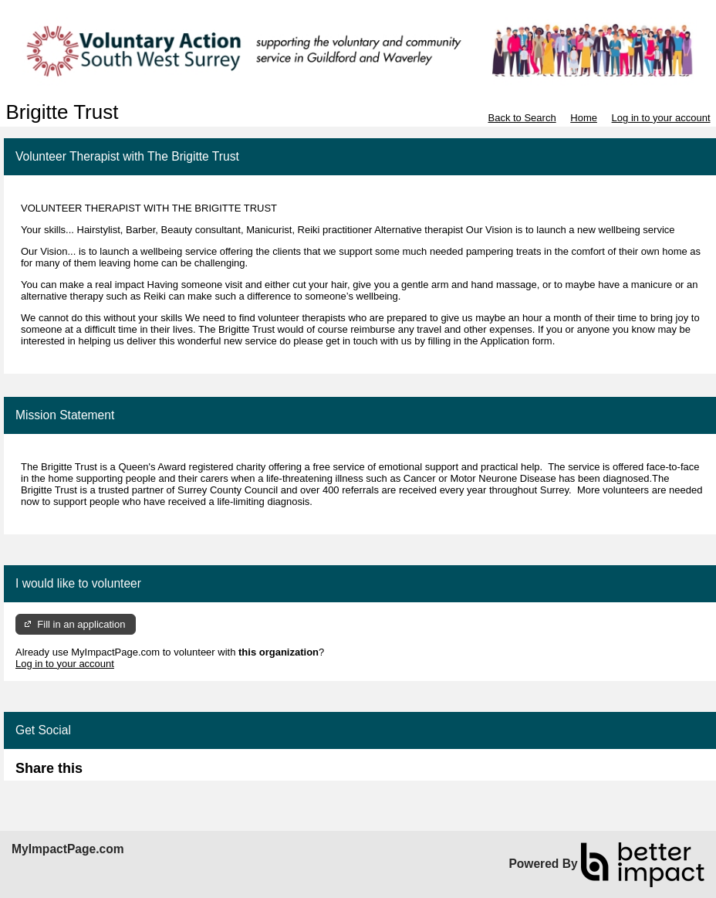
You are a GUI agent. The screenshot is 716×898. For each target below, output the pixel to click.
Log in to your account (661, 118)
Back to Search (522, 118)
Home (583, 118)
